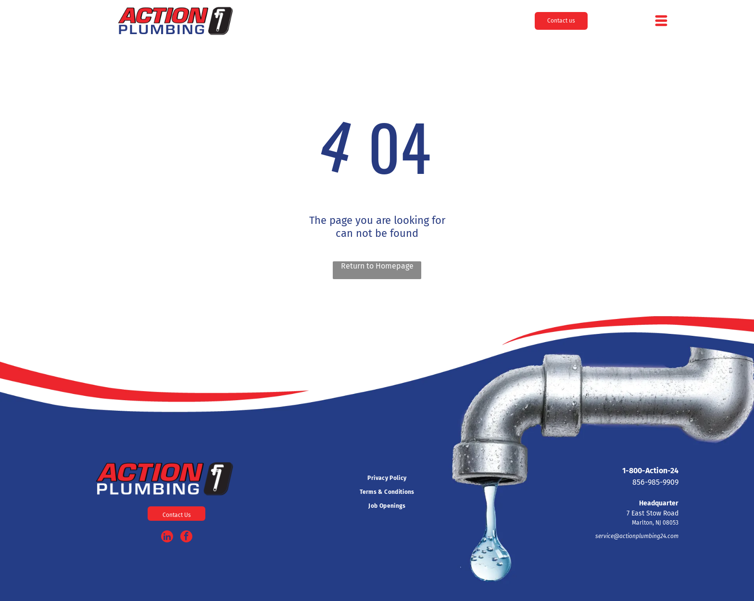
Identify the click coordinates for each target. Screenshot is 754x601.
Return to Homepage (377, 265)
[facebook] (186, 537)
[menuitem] (387, 478)
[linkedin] (167, 537)
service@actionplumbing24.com (637, 536)
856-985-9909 (655, 482)
